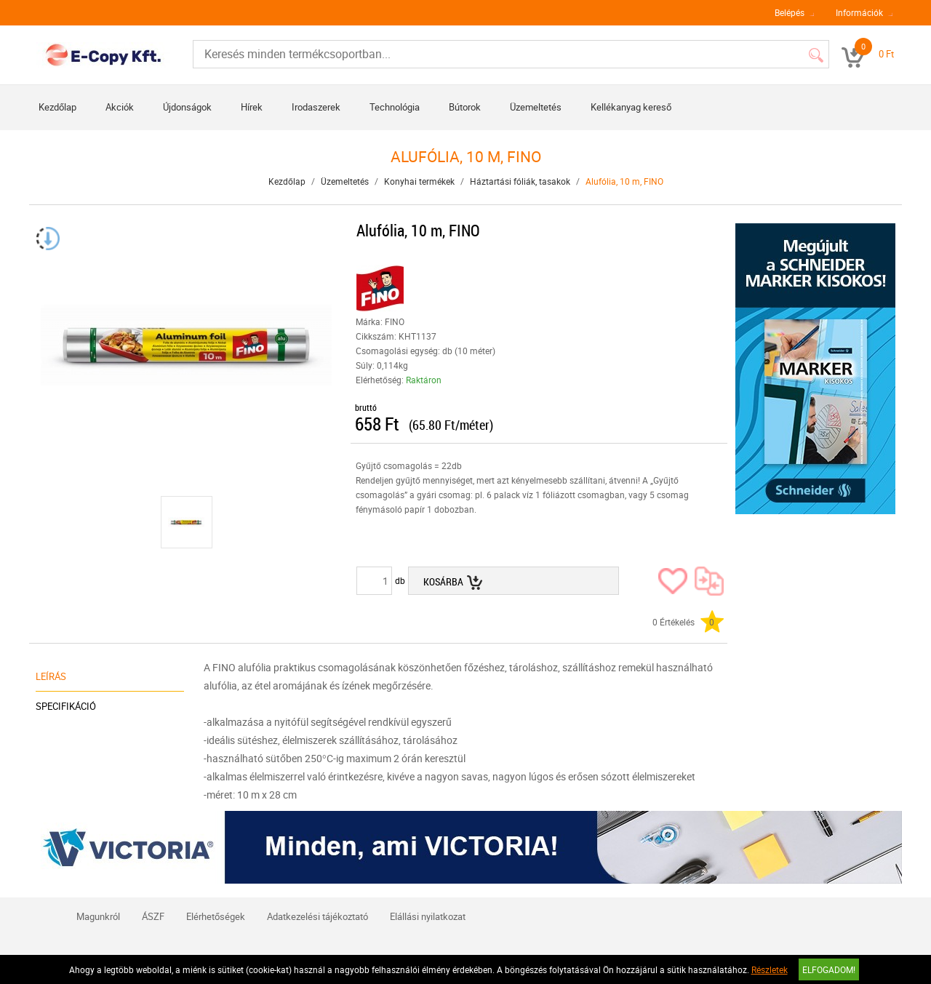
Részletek (769, 969)
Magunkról (98, 916)
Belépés (789, 12)
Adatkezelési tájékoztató (317, 916)
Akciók (119, 106)
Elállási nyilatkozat (428, 916)
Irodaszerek (316, 106)
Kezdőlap (57, 106)
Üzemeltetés (536, 106)
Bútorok (465, 106)
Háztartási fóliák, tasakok (520, 181)
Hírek (252, 106)
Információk (859, 12)
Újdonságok (187, 106)
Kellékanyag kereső (631, 106)
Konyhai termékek (419, 181)
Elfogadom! (828, 969)
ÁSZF (153, 916)
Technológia (394, 106)
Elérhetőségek (215, 916)
